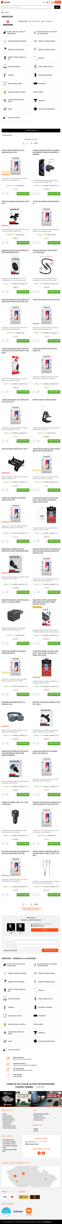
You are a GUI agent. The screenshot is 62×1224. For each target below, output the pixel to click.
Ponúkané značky (38, 1115)
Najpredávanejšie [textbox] (7, 135)
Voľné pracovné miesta (40, 1117)
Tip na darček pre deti (8, 1139)
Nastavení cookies (38, 1119)
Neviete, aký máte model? (10, 950)
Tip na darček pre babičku (9, 1141)
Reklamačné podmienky (9, 1119)
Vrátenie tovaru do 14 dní (9, 1125)
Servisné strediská (7, 1121)
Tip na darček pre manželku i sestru (10, 1146)
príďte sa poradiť (17, 1076)
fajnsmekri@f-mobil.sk (37, 925)
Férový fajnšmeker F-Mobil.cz (41, 1113)
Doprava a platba (7, 1115)
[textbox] (31, 942)
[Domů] (2, 12)
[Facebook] (39, 1153)
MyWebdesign (47, 1222)
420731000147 (41, 924)
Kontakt (5, 1113)
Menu (57, 2)
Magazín (36, 1130)
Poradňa (36, 1128)
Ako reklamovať (7, 1123)
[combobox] (30, 135)
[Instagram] (43, 1153)
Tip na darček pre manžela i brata (10, 1150)
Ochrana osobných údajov (9, 1127)
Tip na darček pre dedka (9, 1143)
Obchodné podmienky (8, 1117)
